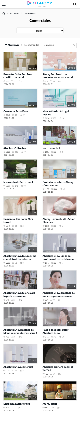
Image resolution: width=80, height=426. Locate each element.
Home (4, 13)
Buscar (74, 45)
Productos (14, 13)
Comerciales (30, 13)
